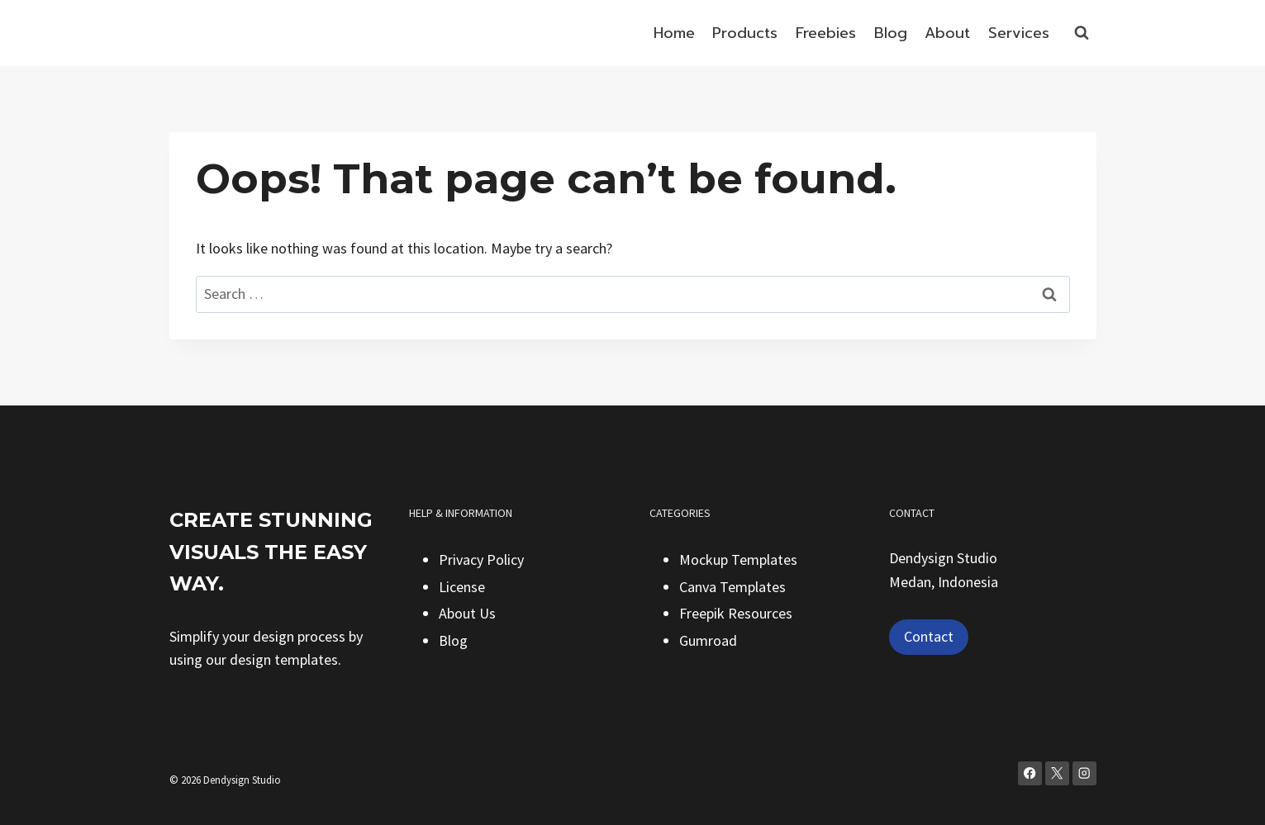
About (947, 33)
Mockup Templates (738, 559)
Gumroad (708, 640)
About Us (467, 613)
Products (745, 33)
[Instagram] (1084, 773)
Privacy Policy (481, 559)
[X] (1057, 773)
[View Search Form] (1081, 33)
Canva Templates (732, 586)
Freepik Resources (735, 613)
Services (1018, 33)
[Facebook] (1030, 773)
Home (674, 33)
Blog (890, 33)
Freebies (826, 33)
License (462, 586)
